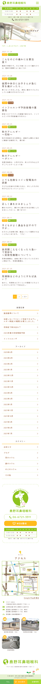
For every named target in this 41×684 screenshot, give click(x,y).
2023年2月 (8, 363)
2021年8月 (8, 427)
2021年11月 (8, 410)
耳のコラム (12, 79)
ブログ (4, 54)
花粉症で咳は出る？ (12, 327)
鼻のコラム (12, 127)
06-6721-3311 (22, 517)
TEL (8, 682)
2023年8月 (8, 358)
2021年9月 (8, 422)
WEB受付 (22, 523)
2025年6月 (8, 352)
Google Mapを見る (31, 598)
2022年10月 (9, 387)
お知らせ (7, 447)
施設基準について (11, 313)
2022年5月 (8, 393)
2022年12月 (9, 375)
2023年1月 (8, 369)
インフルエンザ (10, 338)
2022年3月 (8, 398)
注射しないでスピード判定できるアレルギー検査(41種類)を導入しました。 (20, 320)
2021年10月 (8, 416)
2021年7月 (8, 433)
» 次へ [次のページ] (24, 297)
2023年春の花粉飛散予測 (14, 333)
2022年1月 (8, 404)
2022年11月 (8, 381)
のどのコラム (13, 54)
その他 (10, 103)
